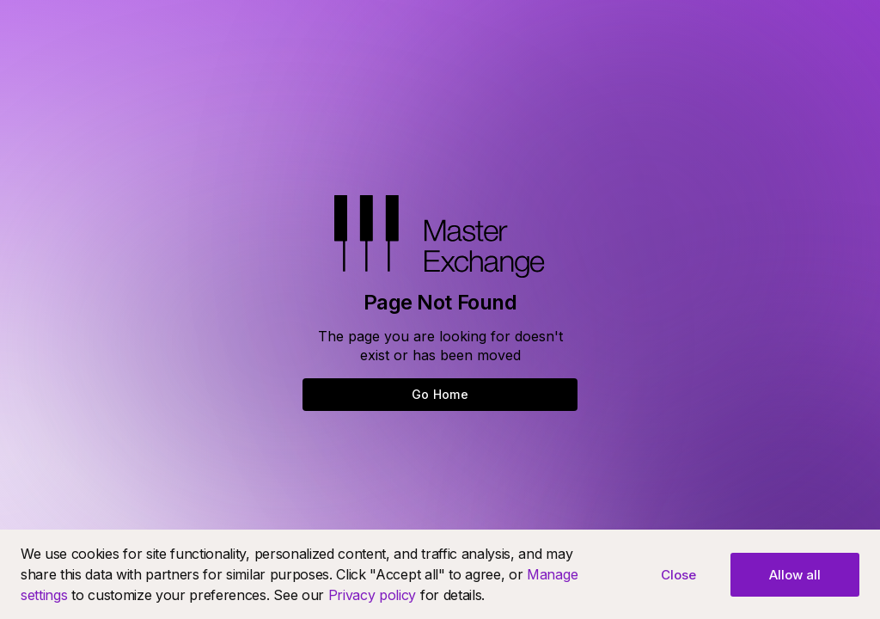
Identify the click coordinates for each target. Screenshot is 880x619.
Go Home (440, 394)
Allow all (795, 575)
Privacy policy (372, 595)
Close (678, 575)
